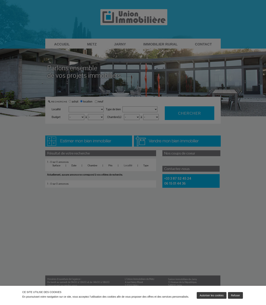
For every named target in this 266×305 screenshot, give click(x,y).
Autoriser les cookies (212, 295)
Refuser (235, 295)
